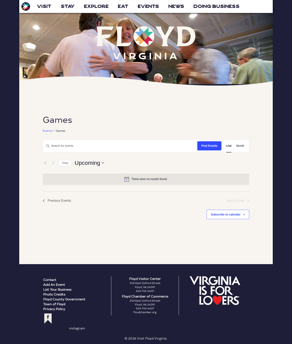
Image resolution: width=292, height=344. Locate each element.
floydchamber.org (145, 312)
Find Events (209, 145)
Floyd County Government (64, 299)
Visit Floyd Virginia (25, 6)
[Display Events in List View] (228, 145)
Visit (44, 6)
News (176, 6)
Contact (49, 279)
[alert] (146, 179)
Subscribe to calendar (225, 214)
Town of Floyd (54, 304)
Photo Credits (54, 294)
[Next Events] (53, 163)
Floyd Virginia (146, 43)
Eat (123, 6)
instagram (77, 328)
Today (65, 163)
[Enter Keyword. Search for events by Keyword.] (83, 145)
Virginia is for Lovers (215, 290)
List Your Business (57, 289)
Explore (96, 6)
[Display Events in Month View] (240, 145)
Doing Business (216, 6)
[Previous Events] (45, 163)
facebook (48, 318)
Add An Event (54, 284)
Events (148, 6)
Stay (68, 6)
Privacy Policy (54, 308)
